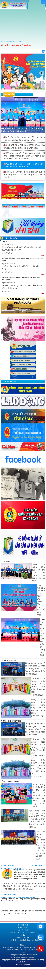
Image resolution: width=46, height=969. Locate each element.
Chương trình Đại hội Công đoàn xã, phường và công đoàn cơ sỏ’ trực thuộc (23, 900)
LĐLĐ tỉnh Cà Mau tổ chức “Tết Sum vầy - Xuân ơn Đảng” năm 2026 (23, 99)
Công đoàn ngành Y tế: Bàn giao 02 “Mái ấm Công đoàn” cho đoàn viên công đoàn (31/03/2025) (35, 668)
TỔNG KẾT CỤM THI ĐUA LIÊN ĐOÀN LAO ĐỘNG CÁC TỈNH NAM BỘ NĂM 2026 (24, 146)
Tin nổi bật (9, 94)
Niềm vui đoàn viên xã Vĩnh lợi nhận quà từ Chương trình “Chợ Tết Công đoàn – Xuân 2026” (24, 174)
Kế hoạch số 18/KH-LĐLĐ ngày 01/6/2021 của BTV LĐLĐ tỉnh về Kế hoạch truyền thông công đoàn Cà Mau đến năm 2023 (24, 886)
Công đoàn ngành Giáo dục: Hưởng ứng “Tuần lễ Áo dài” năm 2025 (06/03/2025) (38, 707)
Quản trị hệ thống (23, 964)
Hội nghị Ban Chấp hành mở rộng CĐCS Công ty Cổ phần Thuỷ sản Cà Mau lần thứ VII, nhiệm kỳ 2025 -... (36, 818)
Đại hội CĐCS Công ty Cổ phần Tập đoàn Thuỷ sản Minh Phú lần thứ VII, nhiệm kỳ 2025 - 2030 (40, 845)
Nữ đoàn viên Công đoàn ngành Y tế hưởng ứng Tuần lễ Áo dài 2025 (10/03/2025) (38, 686)
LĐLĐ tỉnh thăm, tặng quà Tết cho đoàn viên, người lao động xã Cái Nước (24, 138)
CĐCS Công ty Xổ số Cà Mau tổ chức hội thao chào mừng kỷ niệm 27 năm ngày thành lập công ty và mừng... (24, 156)
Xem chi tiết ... (7, 254)
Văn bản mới (10, 238)
